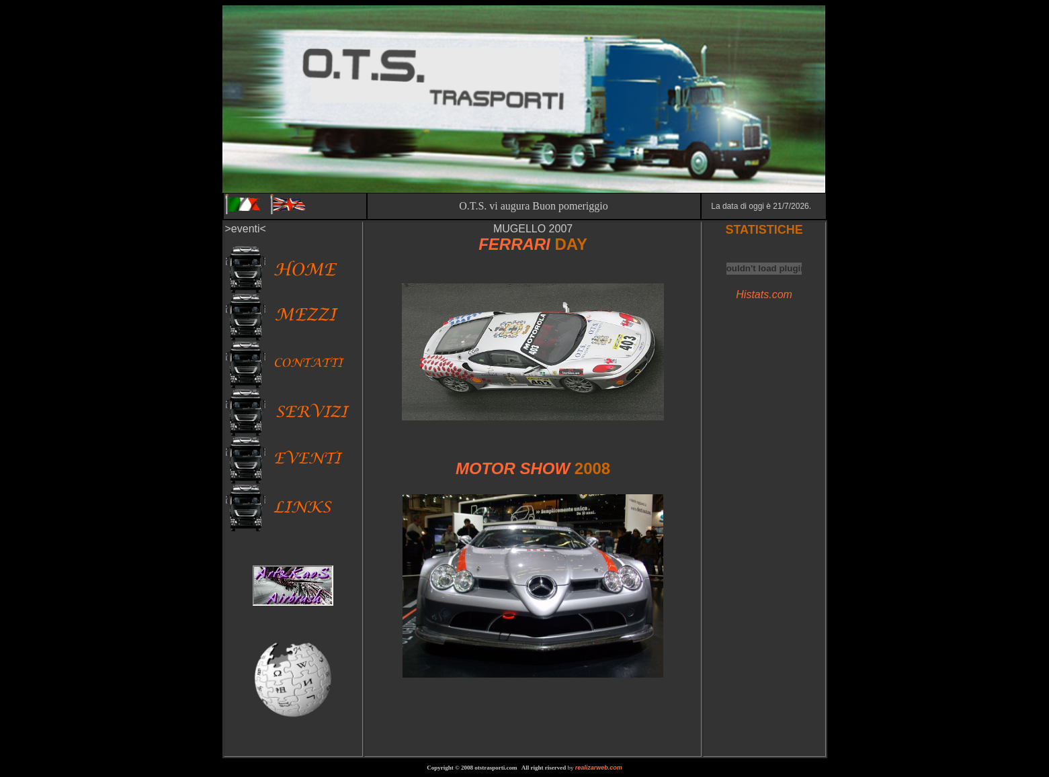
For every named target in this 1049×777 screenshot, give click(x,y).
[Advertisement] (533, 708)
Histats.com (764, 294)
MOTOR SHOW (515, 468)
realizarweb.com (598, 767)
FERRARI (514, 244)
